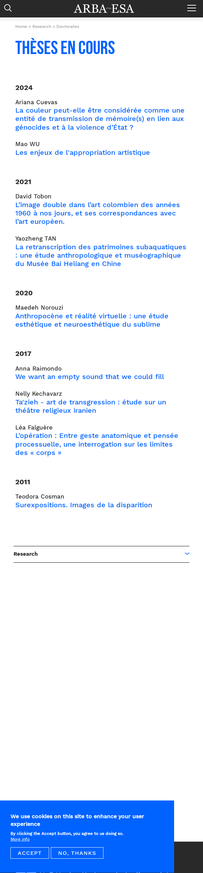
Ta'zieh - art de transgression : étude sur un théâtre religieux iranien (90, 406)
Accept (30, 857)
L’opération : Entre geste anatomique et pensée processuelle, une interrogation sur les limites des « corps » (96, 443)
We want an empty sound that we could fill (89, 376)
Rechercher (9, 9)
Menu (193, 5)
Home (21, 26)
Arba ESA (108, 8)
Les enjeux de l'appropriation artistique (82, 152)
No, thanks (77, 857)
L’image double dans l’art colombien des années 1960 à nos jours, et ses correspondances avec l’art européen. (97, 213)
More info (20, 843)
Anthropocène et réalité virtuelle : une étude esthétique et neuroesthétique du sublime (92, 320)
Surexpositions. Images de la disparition (83, 505)
